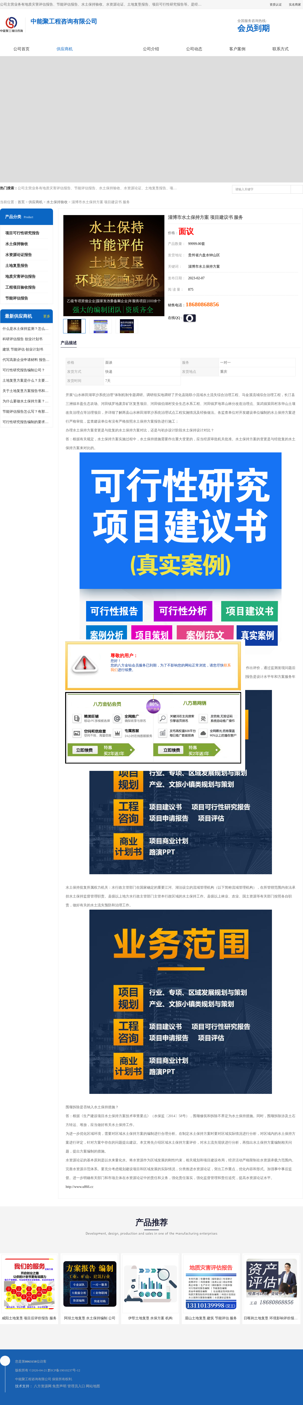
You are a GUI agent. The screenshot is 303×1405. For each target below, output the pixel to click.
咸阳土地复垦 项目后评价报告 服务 (29, 1318)
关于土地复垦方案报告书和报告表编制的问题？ (26, 391)
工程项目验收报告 (20, 287)
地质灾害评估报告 (20, 276)
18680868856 (202, 304)
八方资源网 (43, 1386)
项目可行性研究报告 (22, 233)
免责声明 (59, 1386)
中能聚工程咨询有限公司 (33, 1379)
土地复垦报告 (16, 266)
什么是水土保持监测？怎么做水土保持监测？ (26, 329)
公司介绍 (151, 49)
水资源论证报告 (18, 255)
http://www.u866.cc (79, 1187)
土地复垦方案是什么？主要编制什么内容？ (26, 380)
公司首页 (21, 49)
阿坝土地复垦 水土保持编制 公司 (89, 1318)
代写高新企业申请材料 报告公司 (26, 360)
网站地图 (93, 1386)
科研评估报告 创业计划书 (22, 339)
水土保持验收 (57, 202)
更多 (46, 316)
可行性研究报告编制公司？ (24, 370)
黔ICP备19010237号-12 (64, 1370)
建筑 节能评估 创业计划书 (23, 349)
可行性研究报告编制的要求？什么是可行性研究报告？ (26, 422)
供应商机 (65, 49)
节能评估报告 (16, 298)
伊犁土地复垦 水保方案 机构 (150, 1318)
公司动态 (194, 49)
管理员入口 (76, 1386)
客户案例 (237, 49)
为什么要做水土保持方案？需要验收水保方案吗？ (26, 401)
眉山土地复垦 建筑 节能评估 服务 (211, 1318)
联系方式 (280, 49)
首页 (21, 202)
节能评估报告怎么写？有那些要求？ (26, 411)
